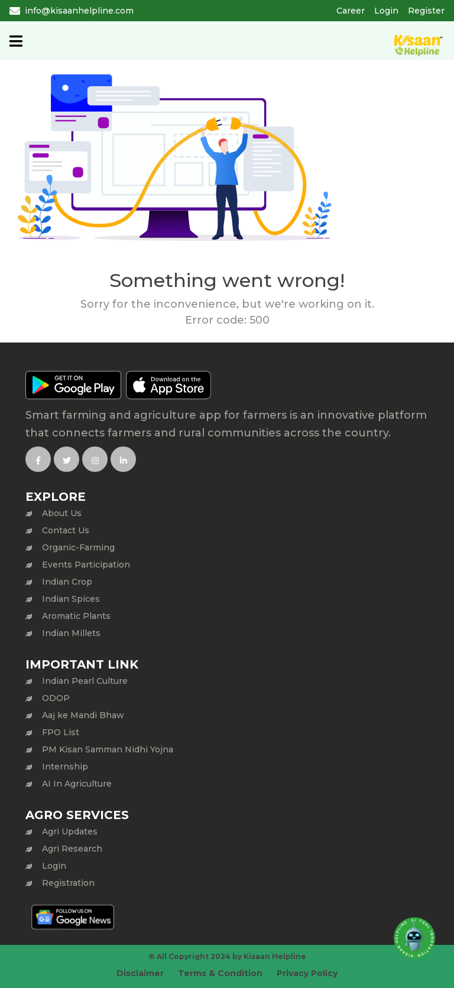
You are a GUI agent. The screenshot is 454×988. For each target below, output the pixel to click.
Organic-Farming (78, 547)
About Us (62, 513)
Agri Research (72, 848)
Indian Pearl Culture (85, 681)
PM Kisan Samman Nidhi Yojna (107, 749)
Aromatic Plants (76, 616)
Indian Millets (71, 633)
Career (350, 10)
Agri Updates (70, 831)
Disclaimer (140, 973)
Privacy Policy (307, 973)
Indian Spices (71, 599)
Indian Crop (67, 581)
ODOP (56, 698)
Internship (65, 766)
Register (426, 10)
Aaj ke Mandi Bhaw (83, 715)
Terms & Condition (220, 973)
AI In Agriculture (77, 783)
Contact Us (65, 530)
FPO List (60, 732)
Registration (68, 883)
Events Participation (86, 564)
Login (386, 10)
